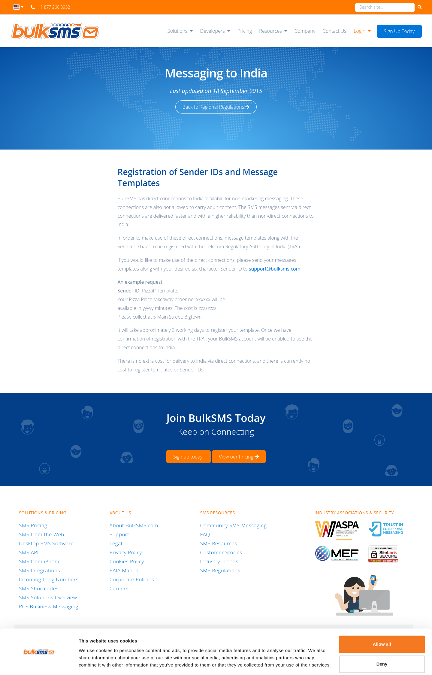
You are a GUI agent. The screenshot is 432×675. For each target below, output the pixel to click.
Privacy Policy (126, 552)
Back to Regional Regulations (216, 107)
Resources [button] (270, 30)
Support (119, 534)
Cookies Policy (127, 561)
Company (305, 30)
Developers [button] (212, 30)
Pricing (244, 30)
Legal (116, 543)
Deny (382, 645)
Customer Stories (221, 552)
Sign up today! (188, 456)
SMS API (29, 552)
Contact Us (334, 30)
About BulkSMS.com (134, 525)
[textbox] (18, 7)
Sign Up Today (399, 31)
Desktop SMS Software (46, 543)
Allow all (382, 626)
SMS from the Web (41, 534)
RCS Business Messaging (48, 606)
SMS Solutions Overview (48, 597)
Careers (119, 588)
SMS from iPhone (40, 561)
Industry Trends (219, 561)
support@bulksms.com (275, 268)
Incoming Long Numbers (48, 579)
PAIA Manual (125, 570)
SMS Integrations (39, 570)
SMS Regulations (220, 570)
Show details (93, 663)
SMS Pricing (33, 525)
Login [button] (359, 30)
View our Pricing (239, 456)
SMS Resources (218, 543)
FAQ (205, 534)
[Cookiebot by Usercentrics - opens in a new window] (39, 663)
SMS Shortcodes (39, 588)
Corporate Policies (132, 579)
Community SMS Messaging (233, 525)
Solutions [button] (178, 30)
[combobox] (18, 9)
